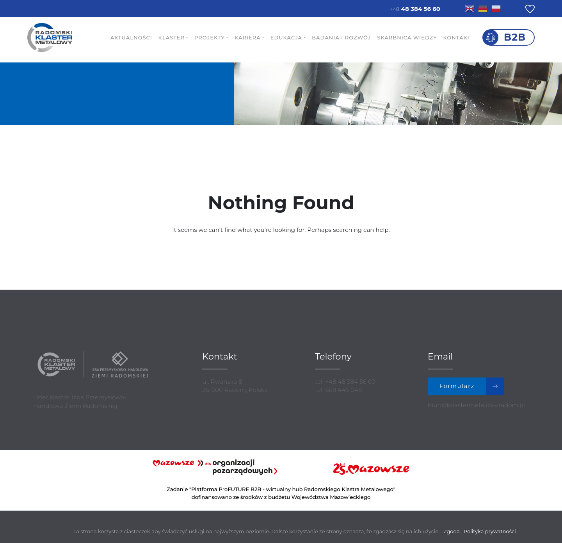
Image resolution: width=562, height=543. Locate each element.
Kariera (248, 37)
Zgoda (451, 531)
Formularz (471, 386)
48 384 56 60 (415, 8)
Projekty (209, 37)
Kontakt (457, 37)
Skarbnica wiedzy (407, 37)
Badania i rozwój (341, 37)
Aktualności (131, 37)
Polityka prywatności (490, 531)
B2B (515, 37)
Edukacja (286, 37)
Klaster (171, 37)
